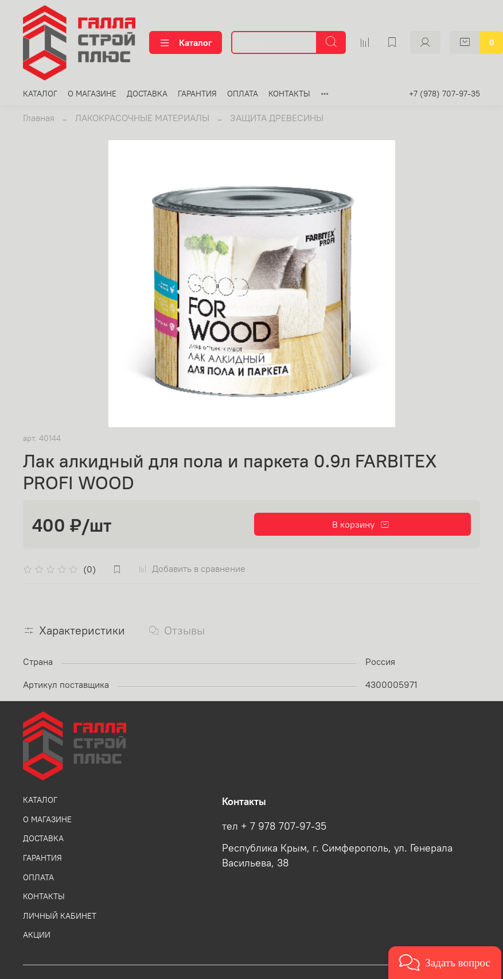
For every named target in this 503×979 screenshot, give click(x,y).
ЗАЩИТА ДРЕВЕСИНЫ (276, 117)
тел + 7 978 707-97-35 (274, 826)
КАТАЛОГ (40, 93)
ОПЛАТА (242, 93)
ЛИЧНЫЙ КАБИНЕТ (59, 916)
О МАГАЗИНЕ (92, 93)
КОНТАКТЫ (289, 93)
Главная (38, 117)
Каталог (185, 42)
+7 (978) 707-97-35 (444, 93)
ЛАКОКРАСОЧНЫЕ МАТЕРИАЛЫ (142, 117)
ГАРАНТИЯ (197, 93)
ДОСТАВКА (147, 93)
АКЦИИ (36, 935)
